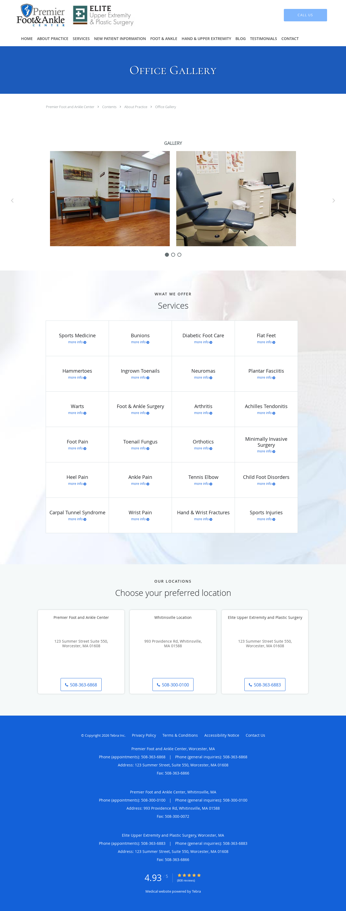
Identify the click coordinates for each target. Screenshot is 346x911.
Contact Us (255, 735)
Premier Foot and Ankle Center (70, 106)
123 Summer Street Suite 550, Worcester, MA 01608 (81, 643)
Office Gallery (165, 106)
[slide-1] (173, 254)
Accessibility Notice (221, 735)
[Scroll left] (12, 200)
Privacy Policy (144, 735)
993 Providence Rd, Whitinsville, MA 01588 (173, 643)
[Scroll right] (334, 200)
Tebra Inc (117, 735)
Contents (109, 106)
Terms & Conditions (180, 735)
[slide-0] (166, 254)
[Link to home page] (68, 15)
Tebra (196, 891)
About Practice (136, 106)
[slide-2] (179, 254)
